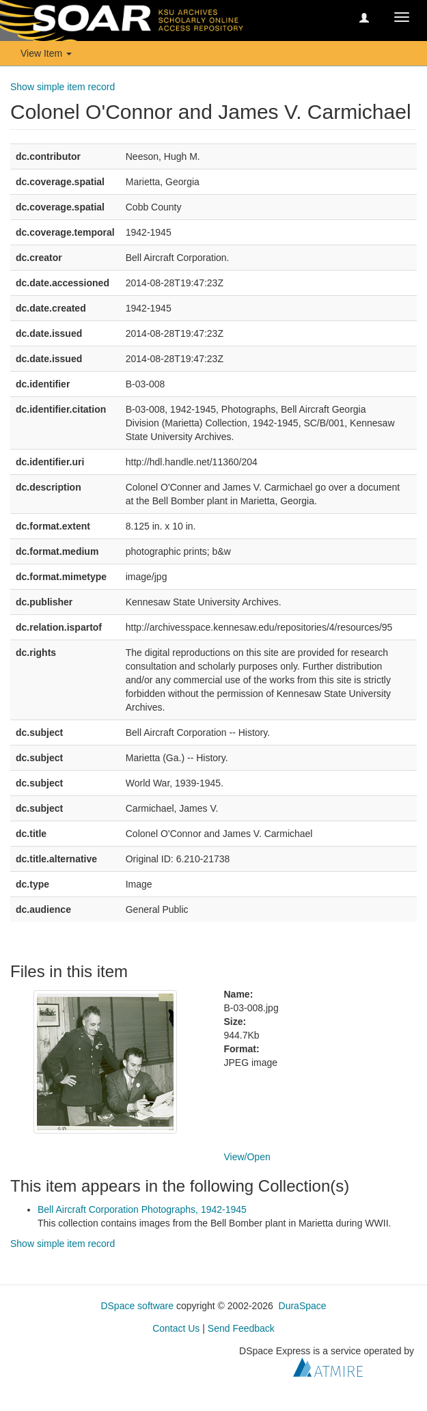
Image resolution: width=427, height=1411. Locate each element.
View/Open (247, 1156)
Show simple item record (62, 86)
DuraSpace (303, 1305)
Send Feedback (241, 1328)
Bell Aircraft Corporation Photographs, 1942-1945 (142, 1209)
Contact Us (175, 1328)
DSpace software (137, 1305)
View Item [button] (46, 53)
